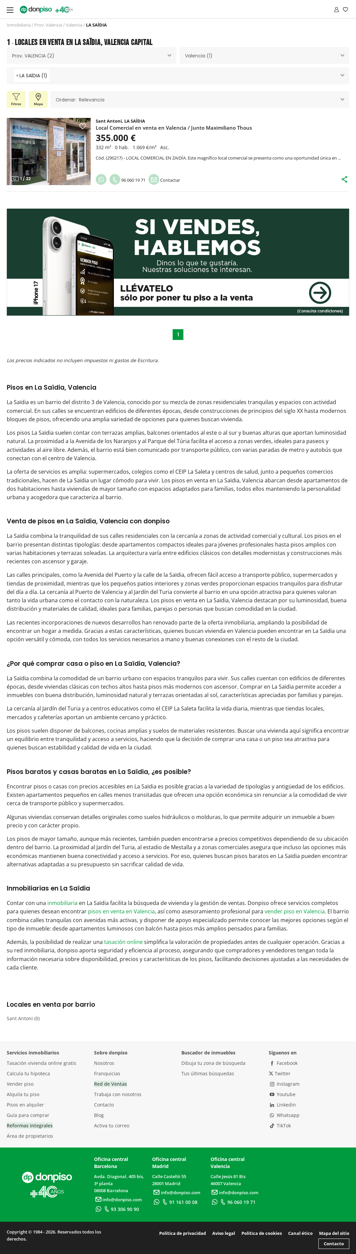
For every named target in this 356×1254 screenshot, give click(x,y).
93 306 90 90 (120, 1209)
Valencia (74, 25)
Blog (99, 1115)
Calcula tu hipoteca (28, 1073)
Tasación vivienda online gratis (41, 1063)
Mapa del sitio (334, 1233)
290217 (114, 158)
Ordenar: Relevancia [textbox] (80, 99)
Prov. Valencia (48, 25)
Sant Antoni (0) (23, 1018)
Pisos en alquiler (25, 1104)
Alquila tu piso (23, 1094)
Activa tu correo (111, 1125)
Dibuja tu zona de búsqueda (213, 1063)
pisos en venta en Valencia (121, 911)
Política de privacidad (182, 1233)
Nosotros (104, 1063)
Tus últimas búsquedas (207, 1073)
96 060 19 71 (127, 180)
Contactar (164, 180)
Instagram (284, 1084)
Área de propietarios (30, 1136)
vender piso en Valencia (295, 911)
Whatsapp (284, 1115)
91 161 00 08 (179, 1202)
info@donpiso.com (118, 1200)
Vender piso (20, 1084)
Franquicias (107, 1073)
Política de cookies (261, 1233)
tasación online (123, 942)
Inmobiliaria (19, 25)
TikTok (280, 1125)
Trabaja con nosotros (117, 1094)
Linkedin (282, 1104)
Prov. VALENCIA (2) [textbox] (33, 55)
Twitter (280, 1073)
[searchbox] (53, 76)
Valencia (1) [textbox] (199, 55)
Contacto (104, 1104)
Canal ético (300, 1233)
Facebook (283, 1063)
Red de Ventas (110, 1084)
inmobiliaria (62, 903)
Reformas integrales (30, 1125)
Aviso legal (223, 1233)
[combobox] (91, 55)
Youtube (282, 1094)
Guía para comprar (28, 1115)
